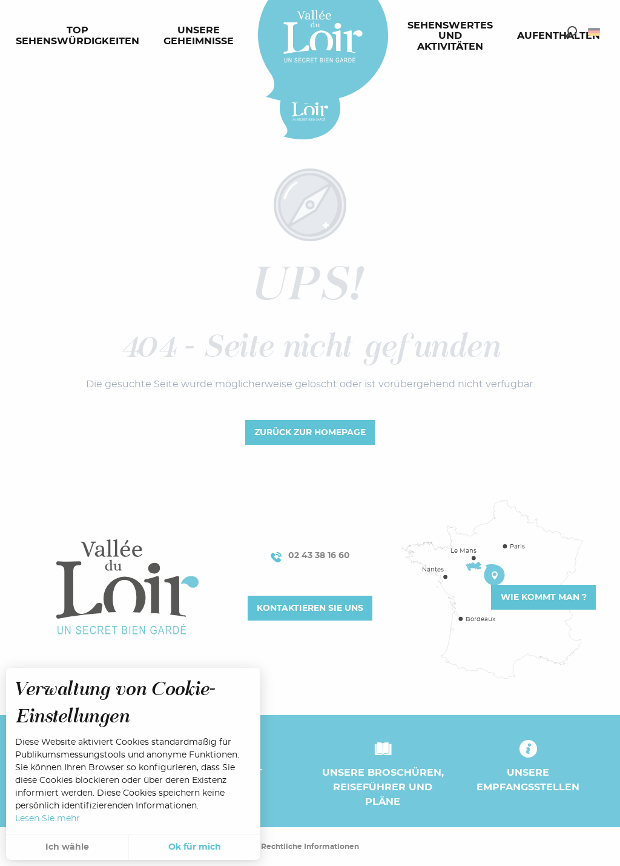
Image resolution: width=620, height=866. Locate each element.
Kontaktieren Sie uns (310, 608)
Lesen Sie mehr (47, 818)
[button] (571, 31)
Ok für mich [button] (194, 847)
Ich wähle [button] (67, 847)
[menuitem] (80, 36)
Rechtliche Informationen (310, 846)
